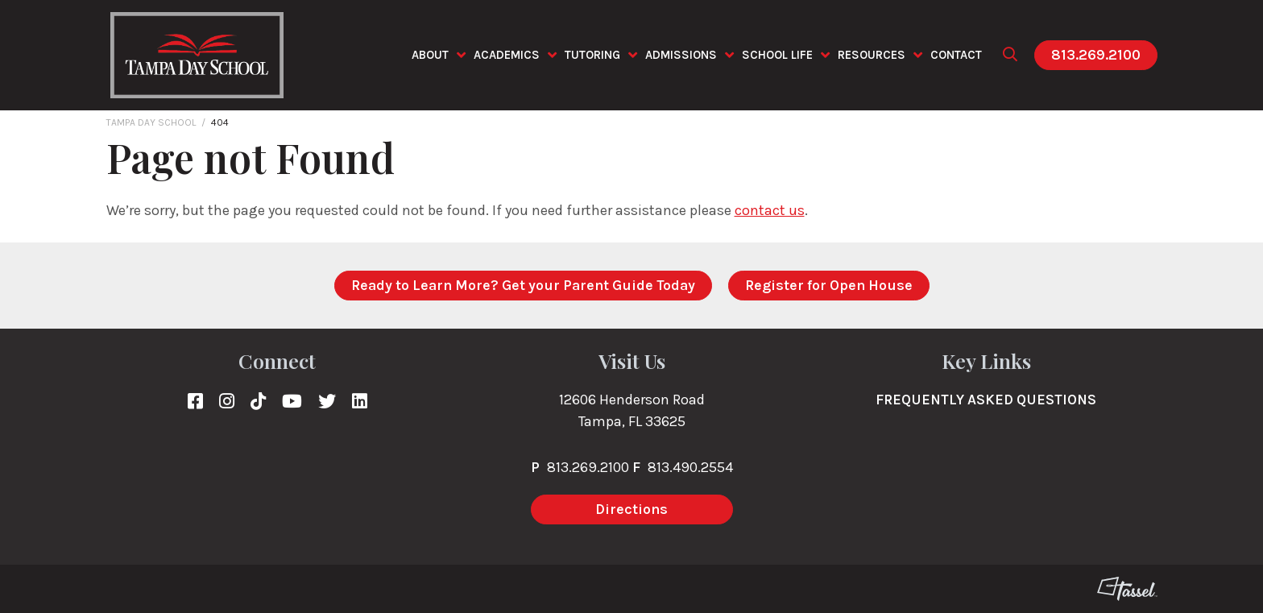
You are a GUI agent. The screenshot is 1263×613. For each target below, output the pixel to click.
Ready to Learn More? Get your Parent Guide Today (523, 285)
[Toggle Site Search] (1010, 55)
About (430, 55)
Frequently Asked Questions (986, 399)
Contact (956, 55)
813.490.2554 (690, 467)
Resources (871, 55)
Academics (507, 55)
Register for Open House (829, 285)
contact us (770, 210)
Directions (631, 509)
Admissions (681, 55)
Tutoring (592, 55)
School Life (777, 55)
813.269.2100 (1096, 55)
